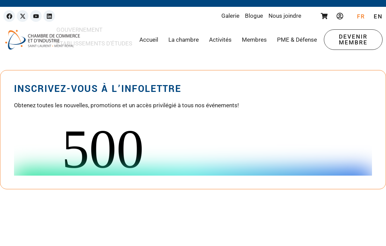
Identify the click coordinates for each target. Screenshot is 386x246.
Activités (220, 39)
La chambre (183, 39)
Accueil (148, 39)
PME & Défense (297, 39)
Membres (254, 39)
